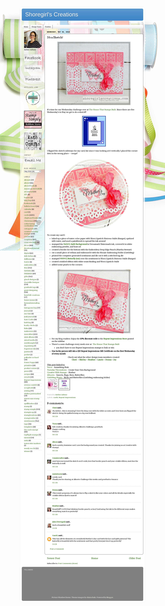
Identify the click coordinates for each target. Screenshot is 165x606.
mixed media (29, 340)
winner (27, 451)
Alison (55, 442)
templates (28, 427)
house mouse (29, 300)
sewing (27, 391)
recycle (27, 377)
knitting (27, 322)
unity (26, 440)
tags (26, 424)
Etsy (26, 268)
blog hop (27, 200)
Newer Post (53, 558)
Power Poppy (29, 362)
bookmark (28, 203)
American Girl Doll (31, 189)
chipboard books (31, 218)
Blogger (109, 597)
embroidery (29, 265)
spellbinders (29, 404)
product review (30, 368)
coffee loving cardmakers (29, 225)
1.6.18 (54, 528)
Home (26, 27)
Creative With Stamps (57, 372)
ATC (26, 195)
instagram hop (30, 308)
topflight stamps (31, 435)
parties (27, 352)
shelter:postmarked (32, 394)
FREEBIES (28, 274)
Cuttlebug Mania (55, 377)
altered (27, 183)
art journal (28, 192)
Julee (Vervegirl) (58, 522)
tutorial (27, 438)
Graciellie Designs (31, 282)
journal (27, 311)
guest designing (31, 290)
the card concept (31, 430)
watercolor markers (32, 443)
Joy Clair (27, 314)
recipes (27, 374)
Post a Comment (57, 549)
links (26, 328)
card (26, 212)
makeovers (28, 331)
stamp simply (30, 409)
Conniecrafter (58, 458)
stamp (27, 406)
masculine (28, 334)
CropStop (28, 239)
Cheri (75, 360)
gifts (26, 276)
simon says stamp (31, 399)
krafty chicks (29, 325)
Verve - (50, 367)
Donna (108, 360)
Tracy (54, 424)
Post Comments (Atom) (68, 563)
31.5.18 (55, 483)
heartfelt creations (32, 295)
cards (55, 397)
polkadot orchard (31, 357)
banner (27, 197)
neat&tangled (30, 343)
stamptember (30, 418)
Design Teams (36, 27)
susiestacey (57, 474)
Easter (27, 262)
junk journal (29, 317)
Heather (91, 360)
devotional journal (31, 248)
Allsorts (51, 375)
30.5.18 (55, 416)
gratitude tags (30, 287)
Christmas (28, 221)
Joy (114, 360)
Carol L (55, 535)
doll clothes (28, 256)
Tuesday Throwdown (57, 370)
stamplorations (30, 415)
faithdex (27, 271)
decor (26, 245)
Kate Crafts (29, 319)
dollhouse (28, 259)
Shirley (82, 360)
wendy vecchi (29, 448)
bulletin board (30, 206)
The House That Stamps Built (102, 109)
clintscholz (91, 597)
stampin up (29, 412)
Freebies (48, 27)
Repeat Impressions (67, 397)
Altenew (27, 180)
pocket (27, 355)
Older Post (135, 558)
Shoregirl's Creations (51, 14)
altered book (29, 186)
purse (26, 371)
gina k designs (30, 279)
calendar (27, 209)
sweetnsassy (29, 421)
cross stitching (30, 242)
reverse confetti (30, 385)
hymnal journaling (32, 303)
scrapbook (28, 388)
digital (27, 253)
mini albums (29, 337)
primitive (28, 365)
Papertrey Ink (30, 349)
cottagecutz (29, 229)
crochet (27, 237)
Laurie (100, 360)
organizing (29, 346)
